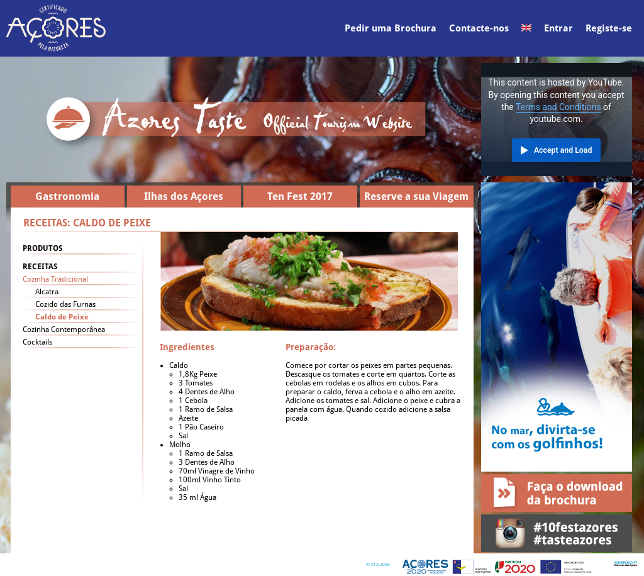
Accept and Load (563, 150)
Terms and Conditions (558, 107)
